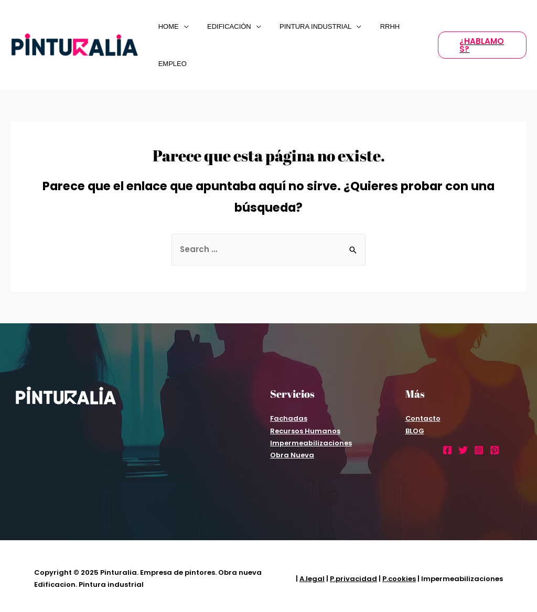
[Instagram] (479, 450)
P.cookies (399, 579)
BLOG (414, 431)
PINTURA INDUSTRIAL (303, 26)
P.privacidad (353, 579)
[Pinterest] (494, 450)
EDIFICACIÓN (222, 26)
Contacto (423, 418)
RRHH (373, 26)
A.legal (312, 579)
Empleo (170, 64)
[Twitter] (463, 450)
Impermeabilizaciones (311, 443)
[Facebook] (447, 450)
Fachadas (288, 418)
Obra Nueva (292, 455)
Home (166, 26)
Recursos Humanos (305, 431)
